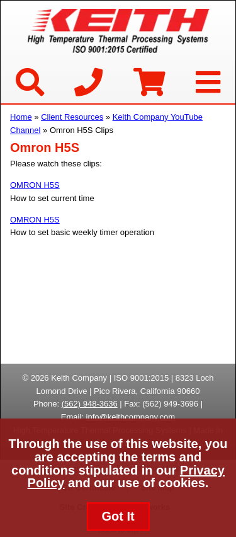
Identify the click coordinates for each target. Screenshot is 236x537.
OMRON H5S (35, 185)
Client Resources (72, 117)
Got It (117, 516)
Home (21, 117)
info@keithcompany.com (131, 417)
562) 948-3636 (91, 403)
